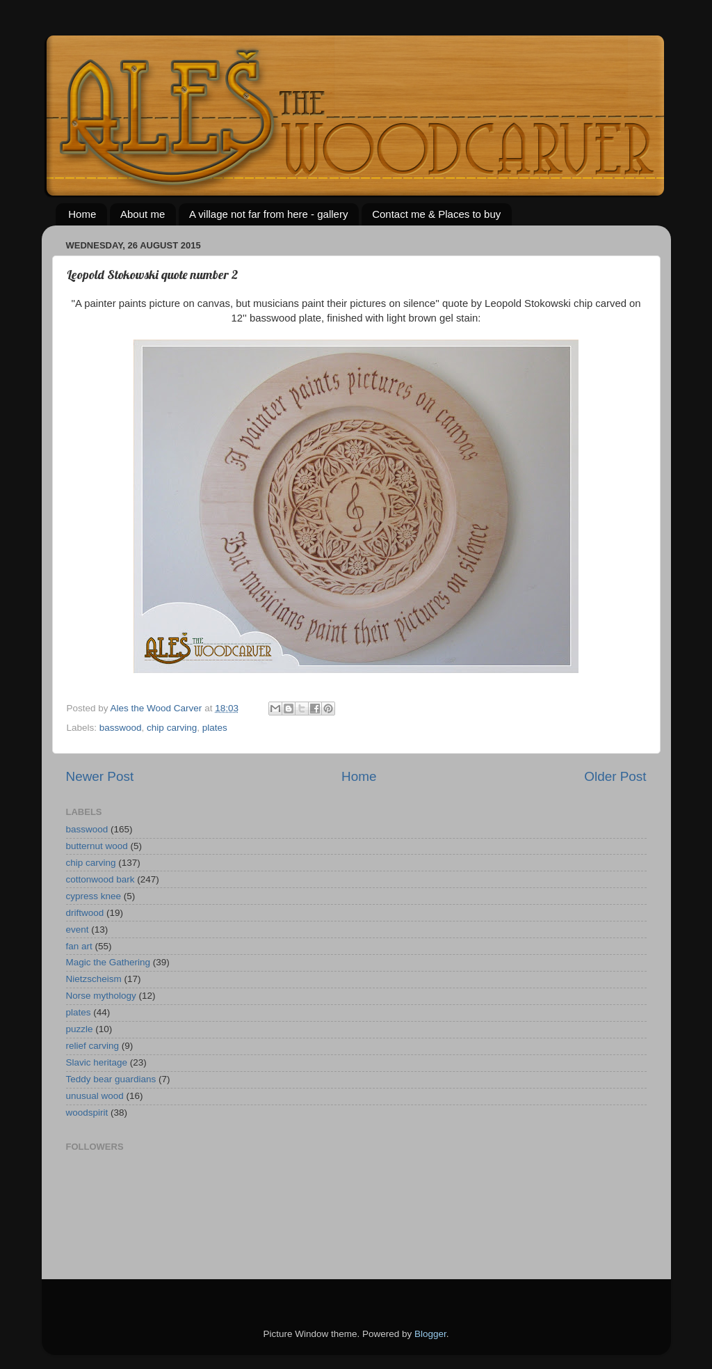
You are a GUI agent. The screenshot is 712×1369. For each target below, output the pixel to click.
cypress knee (94, 896)
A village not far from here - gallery (268, 214)
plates (214, 727)
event (77, 929)
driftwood (85, 913)
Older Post (615, 776)
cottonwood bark (100, 879)
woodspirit (87, 1112)
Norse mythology (101, 995)
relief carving (93, 1045)
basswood (120, 727)
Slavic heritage (97, 1062)
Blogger (430, 1334)
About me (142, 214)
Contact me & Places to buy (436, 214)
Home (82, 214)
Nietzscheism (94, 979)
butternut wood (97, 846)
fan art (79, 946)
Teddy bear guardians (111, 1079)
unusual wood (95, 1096)
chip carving (172, 727)
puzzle (79, 1029)
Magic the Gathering (108, 962)
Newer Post (100, 776)
